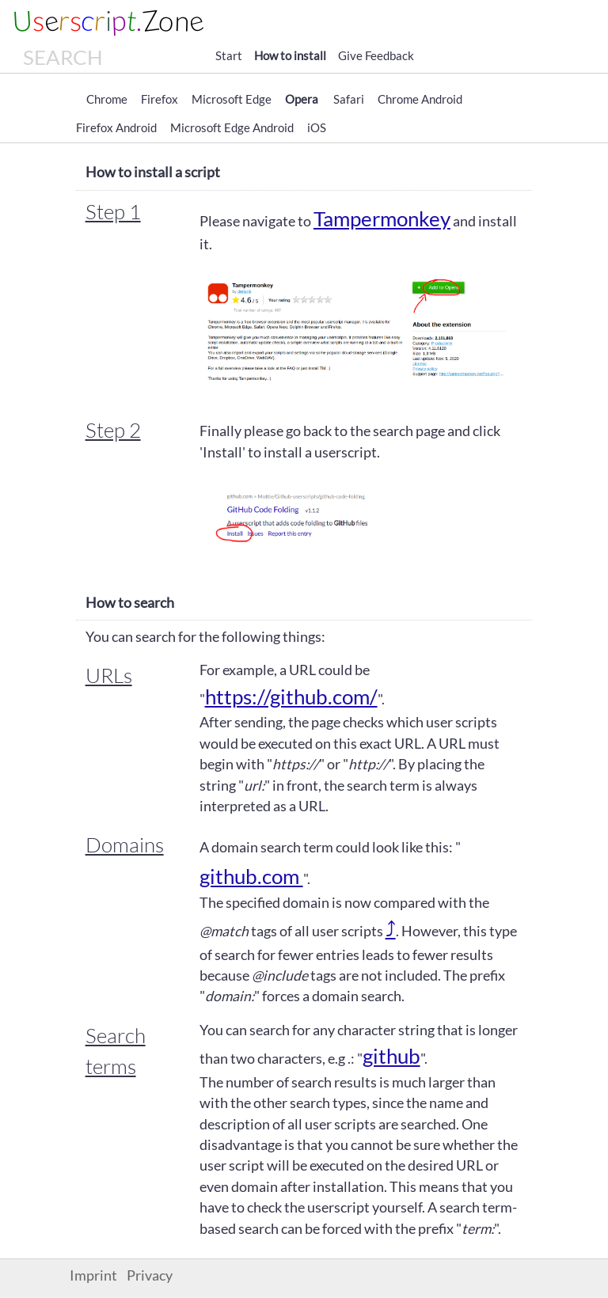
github (391, 1055)
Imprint (93, 1275)
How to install (290, 55)
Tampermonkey (382, 218)
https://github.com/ (291, 696)
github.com (251, 876)
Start (228, 55)
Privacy (150, 1275)
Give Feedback (376, 55)
